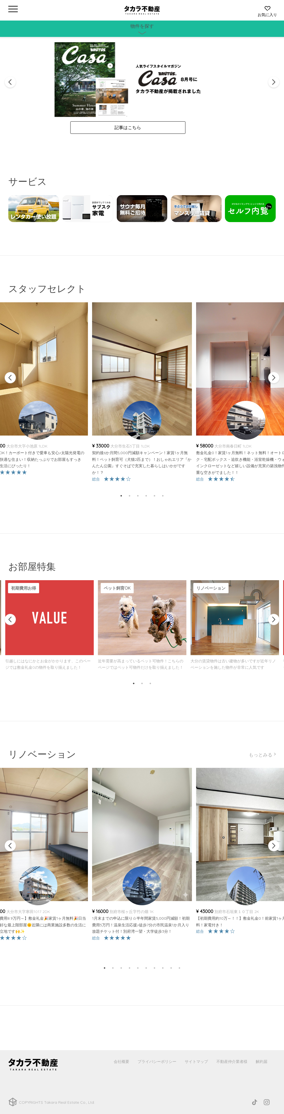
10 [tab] (179, 968)
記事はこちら (142, 127)
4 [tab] (146, 496)
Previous (10, 82)
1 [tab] (121, 496)
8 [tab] (163, 968)
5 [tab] (154, 496)
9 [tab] (171, 968)
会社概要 (121, 1061)
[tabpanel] (142, 392)
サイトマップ (196, 1061)
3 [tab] (138, 496)
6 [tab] (163, 496)
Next (273, 82)
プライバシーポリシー (157, 1061)
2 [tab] (129, 496)
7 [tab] (154, 968)
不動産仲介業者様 (231, 1061)
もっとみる (260, 755)
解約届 (261, 1061)
